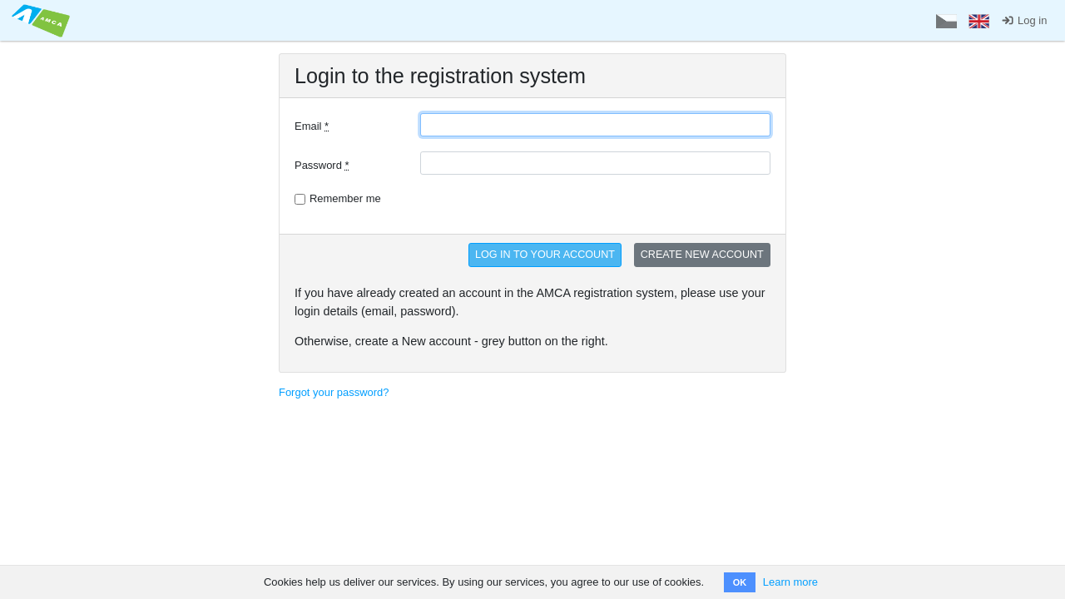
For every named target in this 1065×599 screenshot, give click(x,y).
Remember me (345, 198)
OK (740, 582)
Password (322, 165)
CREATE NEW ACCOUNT (702, 254)
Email (312, 126)
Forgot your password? (334, 392)
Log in (1024, 20)
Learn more (790, 582)
